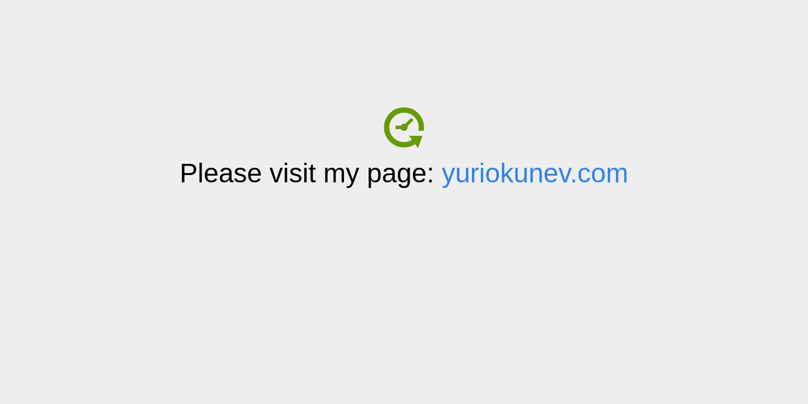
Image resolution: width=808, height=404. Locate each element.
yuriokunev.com (535, 173)
